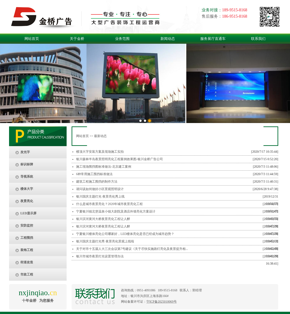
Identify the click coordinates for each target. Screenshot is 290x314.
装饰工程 (26, 250)
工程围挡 (26, 237)
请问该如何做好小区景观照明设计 (100, 189)
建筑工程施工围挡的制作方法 (96, 181)
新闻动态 (167, 39)
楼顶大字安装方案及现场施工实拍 (100, 151)
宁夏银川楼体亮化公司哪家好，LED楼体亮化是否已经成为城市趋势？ (125, 234)
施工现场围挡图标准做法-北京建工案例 (103, 166)
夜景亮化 (26, 201)
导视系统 (26, 176)
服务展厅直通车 (213, 39)
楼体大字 (26, 189)
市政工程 (26, 274)
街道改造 (26, 262)
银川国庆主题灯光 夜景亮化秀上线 (100, 196)
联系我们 (258, 39)
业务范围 (122, 39)
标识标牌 (26, 164)
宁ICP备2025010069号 (161, 301)
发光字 (25, 152)
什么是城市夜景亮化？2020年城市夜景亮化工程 (109, 204)
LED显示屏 (28, 213)
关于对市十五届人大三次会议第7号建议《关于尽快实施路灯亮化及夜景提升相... (132, 249)
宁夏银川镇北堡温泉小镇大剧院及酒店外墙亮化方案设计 (115, 211)
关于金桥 (77, 39)
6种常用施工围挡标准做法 (94, 174)
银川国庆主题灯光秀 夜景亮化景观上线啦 (105, 241)
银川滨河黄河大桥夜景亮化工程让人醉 (103, 219)
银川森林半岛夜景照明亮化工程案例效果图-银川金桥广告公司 (119, 159)
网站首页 (31, 39)
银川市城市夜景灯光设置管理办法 (100, 256)
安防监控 (26, 225)
